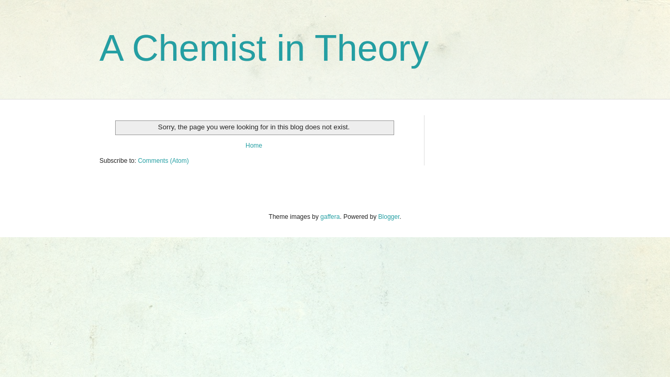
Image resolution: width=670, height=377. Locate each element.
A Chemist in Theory (264, 48)
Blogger (389, 216)
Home (253, 145)
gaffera (330, 216)
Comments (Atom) (163, 160)
